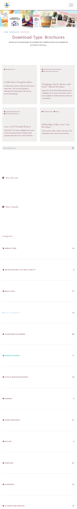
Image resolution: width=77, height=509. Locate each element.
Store (44, 45)
